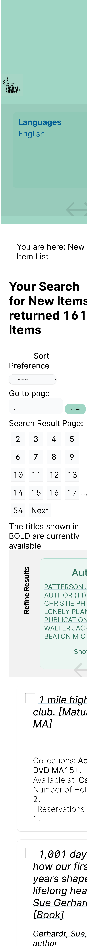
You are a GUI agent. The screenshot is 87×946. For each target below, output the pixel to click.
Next (40, 510)
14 (18, 492)
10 (18, 475)
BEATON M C (64, 636)
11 (36, 475)
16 (54, 492)
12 (54, 475)
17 (72, 492)
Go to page (29, 393)
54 (18, 510)
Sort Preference (29, 360)
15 (36, 492)
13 (72, 475)
